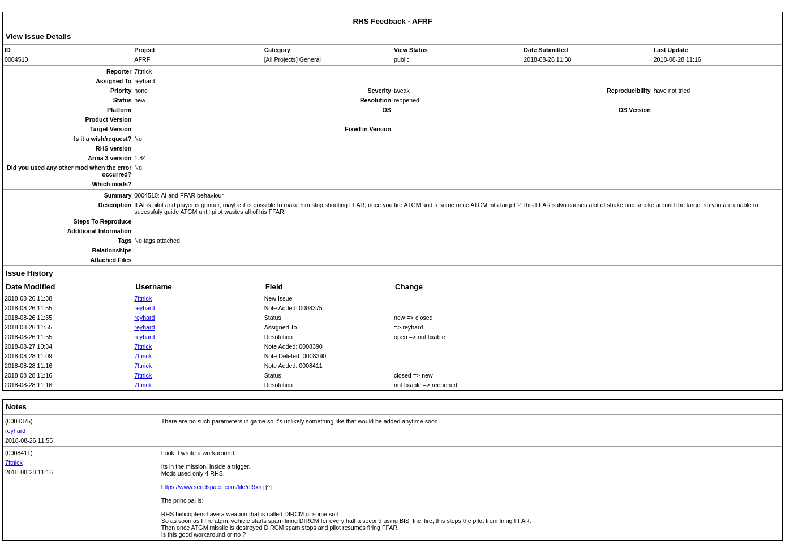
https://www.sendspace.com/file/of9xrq (212, 486)
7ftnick (143, 298)
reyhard (144, 308)
